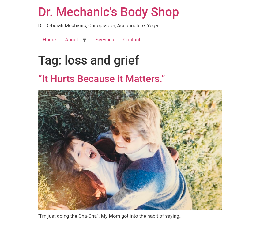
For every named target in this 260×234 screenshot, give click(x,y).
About (71, 40)
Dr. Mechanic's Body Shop (108, 12)
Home (49, 40)
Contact (131, 40)
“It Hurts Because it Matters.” (101, 79)
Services (105, 40)
